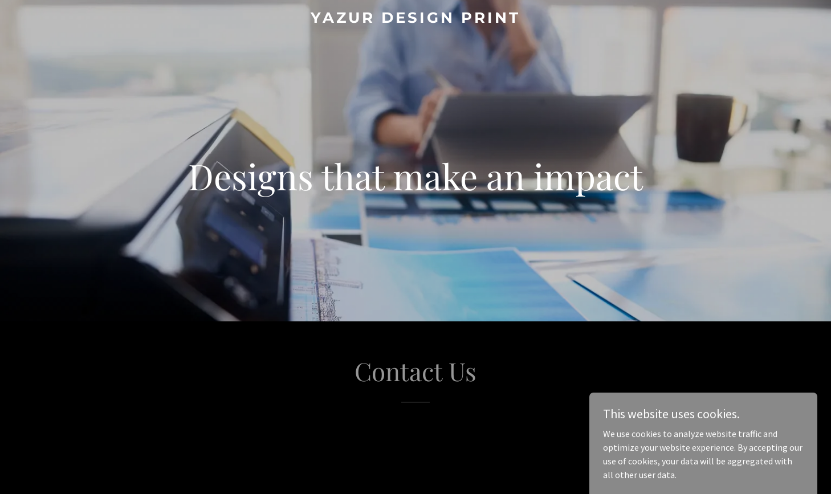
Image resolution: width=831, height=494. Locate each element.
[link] (415, 19)
